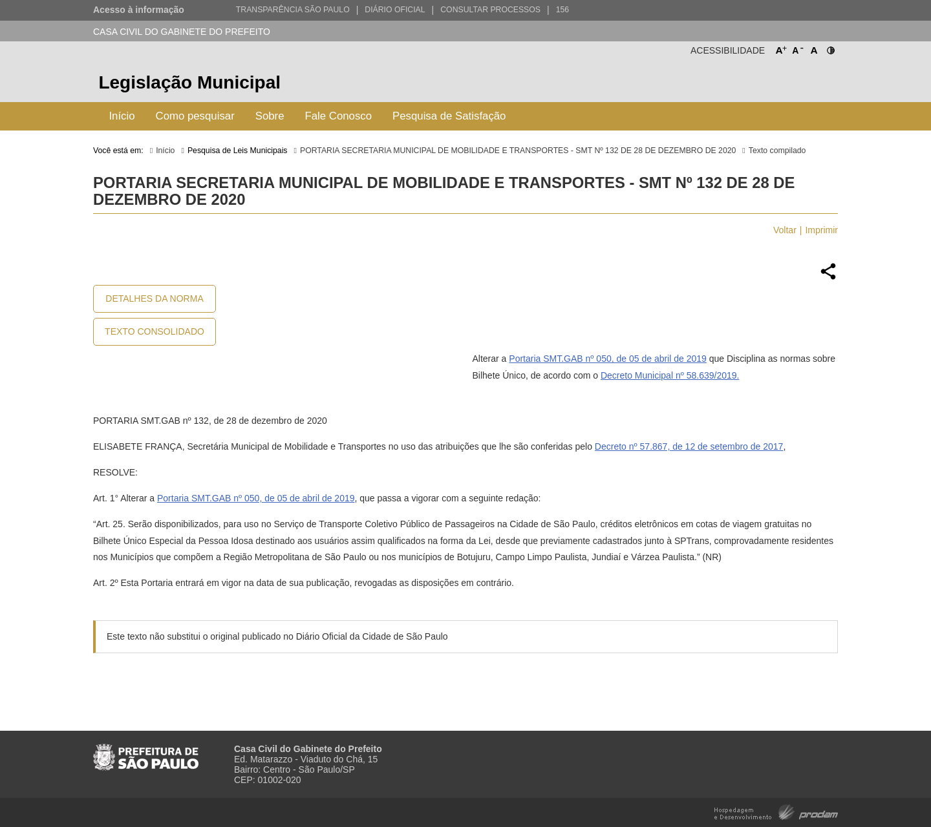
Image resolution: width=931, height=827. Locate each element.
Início (121, 116)
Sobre (269, 116)
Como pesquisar (195, 116)
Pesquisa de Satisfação (449, 116)
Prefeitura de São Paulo (790, 84)
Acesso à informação (138, 10)
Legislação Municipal (189, 82)
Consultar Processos (490, 9)
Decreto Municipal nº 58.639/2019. (670, 375)
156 (562, 9)
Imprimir (821, 230)
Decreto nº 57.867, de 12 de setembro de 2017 (689, 446)
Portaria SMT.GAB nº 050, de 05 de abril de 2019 (608, 358)
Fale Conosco (338, 116)
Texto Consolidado (154, 331)
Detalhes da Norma (154, 298)
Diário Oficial (395, 9)
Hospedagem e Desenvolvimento (776, 811)
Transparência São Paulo (293, 9)
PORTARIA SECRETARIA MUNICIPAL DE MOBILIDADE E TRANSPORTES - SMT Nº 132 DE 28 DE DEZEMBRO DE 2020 (518, 150)
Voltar (785, 230)
